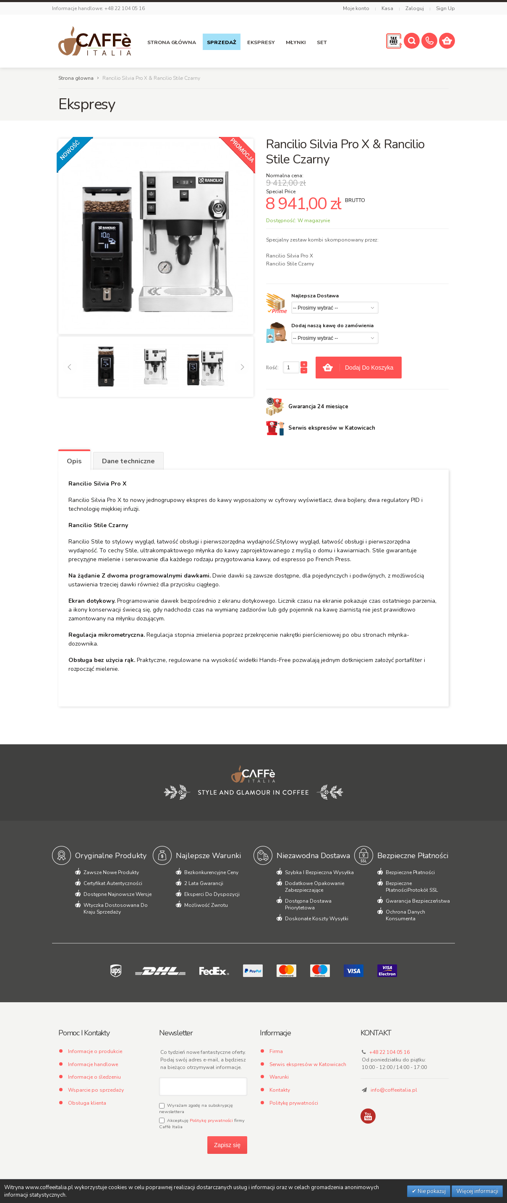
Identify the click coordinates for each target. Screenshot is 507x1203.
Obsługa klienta (87, 1103)
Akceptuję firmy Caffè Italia (202, 1123)
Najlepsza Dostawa (315, 295)
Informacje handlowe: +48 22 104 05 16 (98, 8)
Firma (276, 1051)
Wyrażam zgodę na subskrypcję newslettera (196, 1108)
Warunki (279, 1077)
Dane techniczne (128, 461)
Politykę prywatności (211, 1120)
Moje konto (356, 8)
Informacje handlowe (93, 1064)
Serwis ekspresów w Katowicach (307, 1064)
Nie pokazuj (431, 1191)
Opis (74, 461)
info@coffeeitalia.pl (394, 1090)
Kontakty (279, 1090)
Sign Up (445, 8)
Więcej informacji (477, 1191)
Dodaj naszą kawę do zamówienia (332, 325)
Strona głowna (76, 78)
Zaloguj (414, 8)
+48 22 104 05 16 (389, 1052)
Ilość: (272, 367)
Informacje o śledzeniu (94, 1077)
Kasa (387, 8)
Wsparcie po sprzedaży (96, 1090)
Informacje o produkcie (95, 1051)
